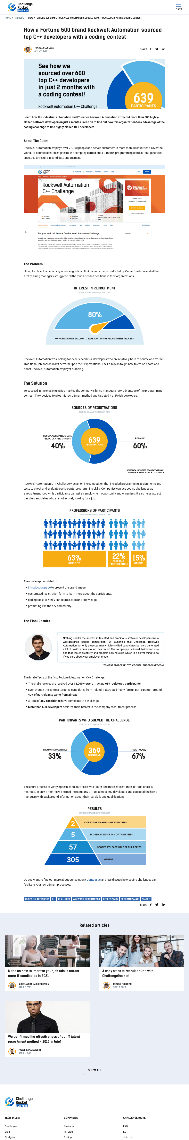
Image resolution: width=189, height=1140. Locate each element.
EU (124, 1131)
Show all (94, 1070)
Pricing (68, 1137)
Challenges (11, 1126)
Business (69, 1126)
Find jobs (10, 1137)
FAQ (125, 1126)
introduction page (39, 587)
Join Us (127, 1137)
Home (8, 18)
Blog (7, 1131)
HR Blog (19, 18)
